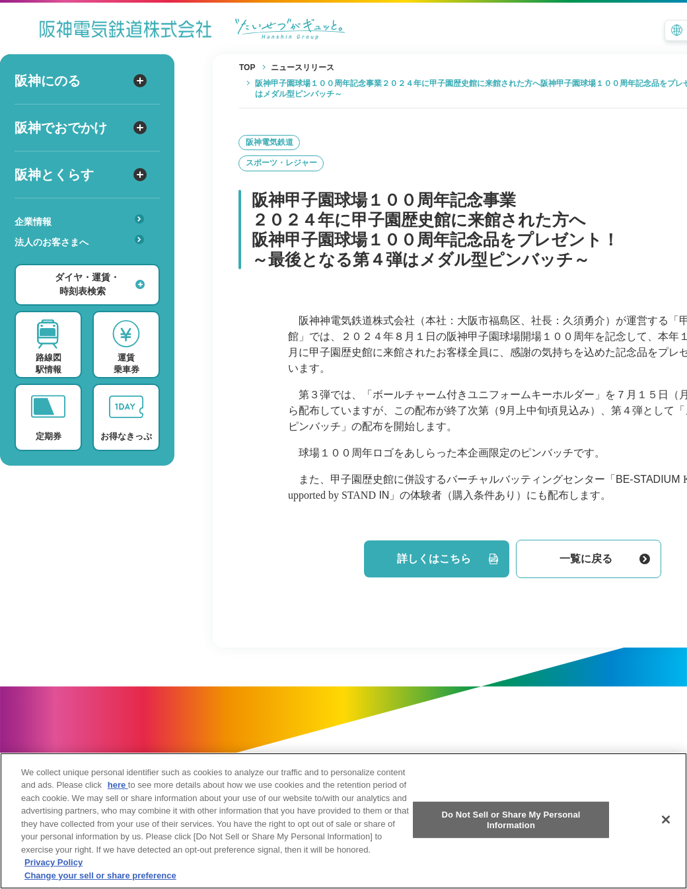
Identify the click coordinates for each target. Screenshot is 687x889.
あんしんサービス (83, 260)
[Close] (665, 830)
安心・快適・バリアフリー (83, 262)
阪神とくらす (81, 174)
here (118, 795)
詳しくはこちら (448, 558)
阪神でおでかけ (81, 127)
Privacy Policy (53, 873)
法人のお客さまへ (79, 241)
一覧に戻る (605, 558)
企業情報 (79, 220)
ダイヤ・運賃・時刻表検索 (100, 284)
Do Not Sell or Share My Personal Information (510, 830)
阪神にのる (81, 80)
